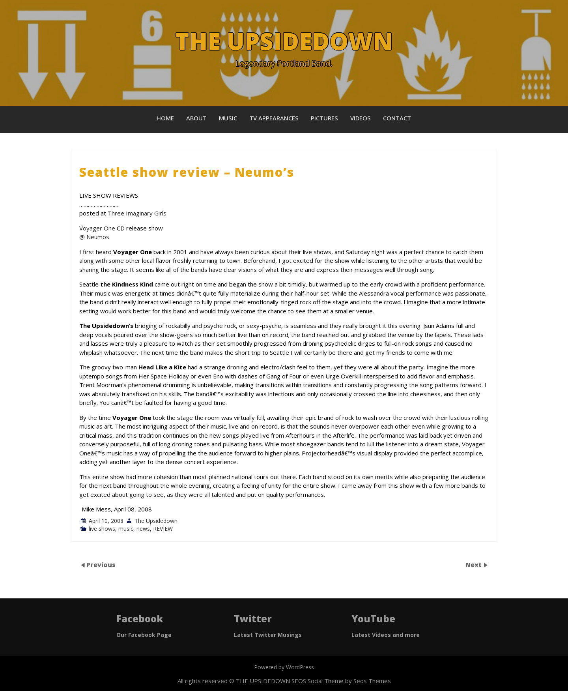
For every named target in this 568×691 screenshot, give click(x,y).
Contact (397, 118)
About (196, 118)
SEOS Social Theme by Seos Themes (341, 681)
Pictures (324, 118)
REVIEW (163, 528)
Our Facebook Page (144, 635)
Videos (360, 118)
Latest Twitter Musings (268, 635)
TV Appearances (274, 118)
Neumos (97, 237)
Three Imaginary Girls (137, 213)
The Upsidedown (156, 520)
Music (228, 118)
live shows (102, 528)
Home (165, 118)
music (125, 528)
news (143, 528)
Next (474, 564)
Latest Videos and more (385, 635)
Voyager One (97, 228)
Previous (101, 564)
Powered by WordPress (284, 667)
